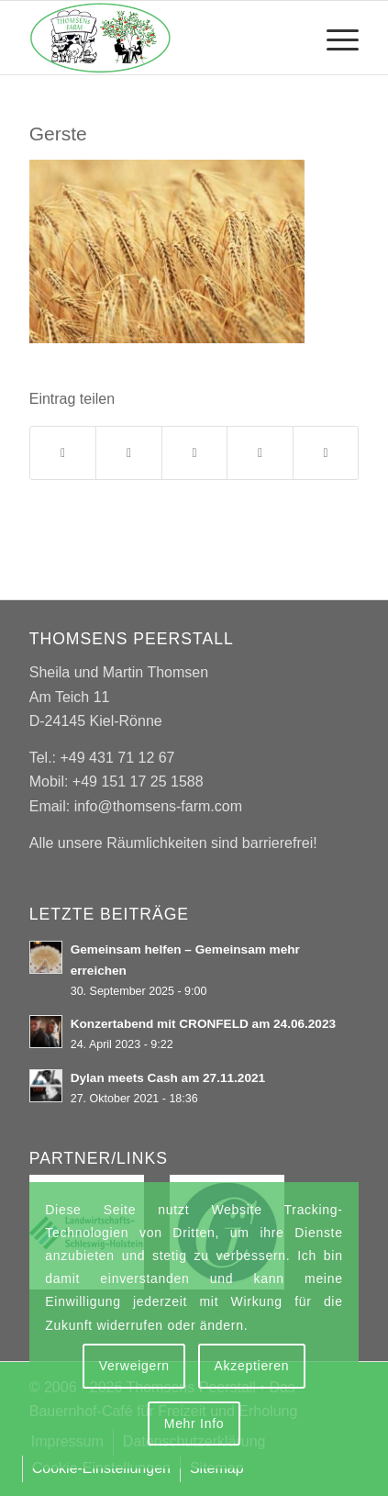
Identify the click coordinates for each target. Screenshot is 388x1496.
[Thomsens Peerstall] (161, 37)
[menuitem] (333, 37)
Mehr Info (194, 1423)
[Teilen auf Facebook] (63, 453)
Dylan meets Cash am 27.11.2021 (168, 1078)
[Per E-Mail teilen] (326, 453)
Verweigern (134, 1365)
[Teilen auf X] (128, 453)
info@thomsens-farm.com (158, 806)
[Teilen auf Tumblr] (260, 453)
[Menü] (333, 37)
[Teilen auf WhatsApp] (194, 453)
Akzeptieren (252, 1365)
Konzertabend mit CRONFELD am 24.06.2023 (203, 1024)
